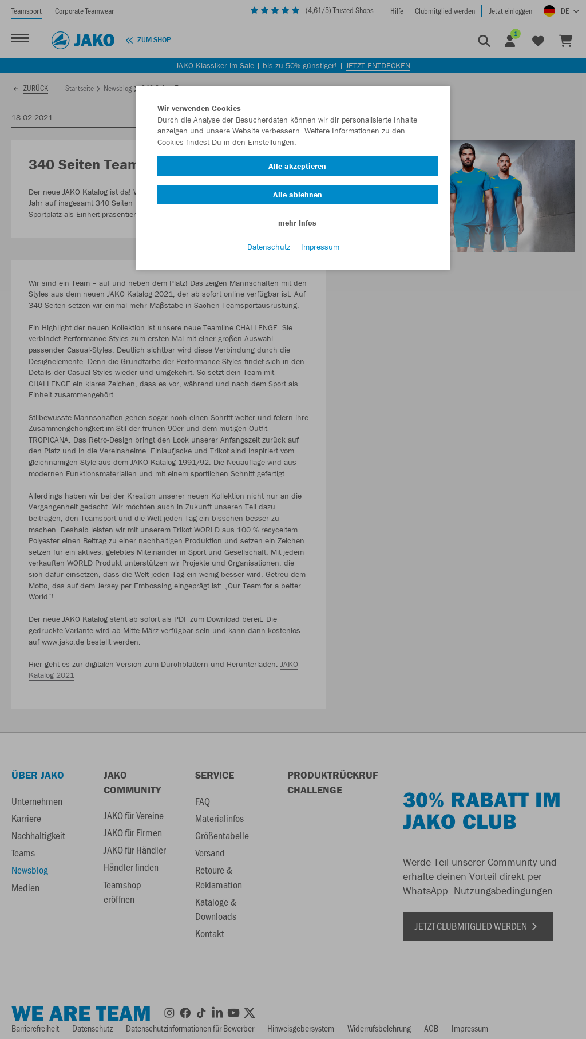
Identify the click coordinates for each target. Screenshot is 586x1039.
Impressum (320, 247)
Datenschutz (268, 247)
